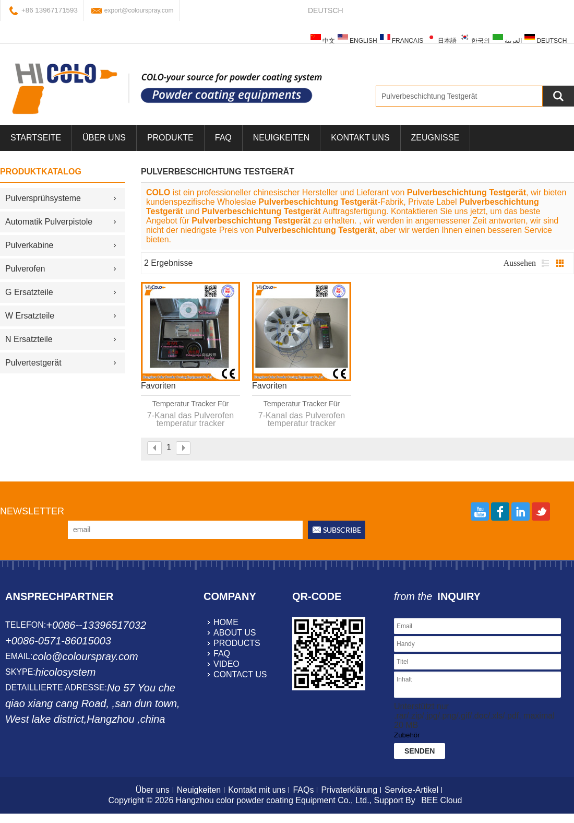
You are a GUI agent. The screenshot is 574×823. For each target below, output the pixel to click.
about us (234, 632)
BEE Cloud (441, 800)
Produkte (170, 137)
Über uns (153, 789)
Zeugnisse (435, 137)
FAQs (303, 789)
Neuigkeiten (281, 137)
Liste (545, 263)
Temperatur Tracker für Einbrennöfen (190, 404)
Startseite (35, 137)
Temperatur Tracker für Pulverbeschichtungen (302, 404)
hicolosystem (65, 672)
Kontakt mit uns (256, 789)
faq (221, 653)
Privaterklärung (349, 789)
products (236, 643)
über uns (104, 137)
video (226, 664)
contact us (240, 674)
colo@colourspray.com (85, 656)
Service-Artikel (411, 789)
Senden (419, 751)
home (225, 622)
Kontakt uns (360, 137)
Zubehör (407, 735)
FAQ (223, 137)
